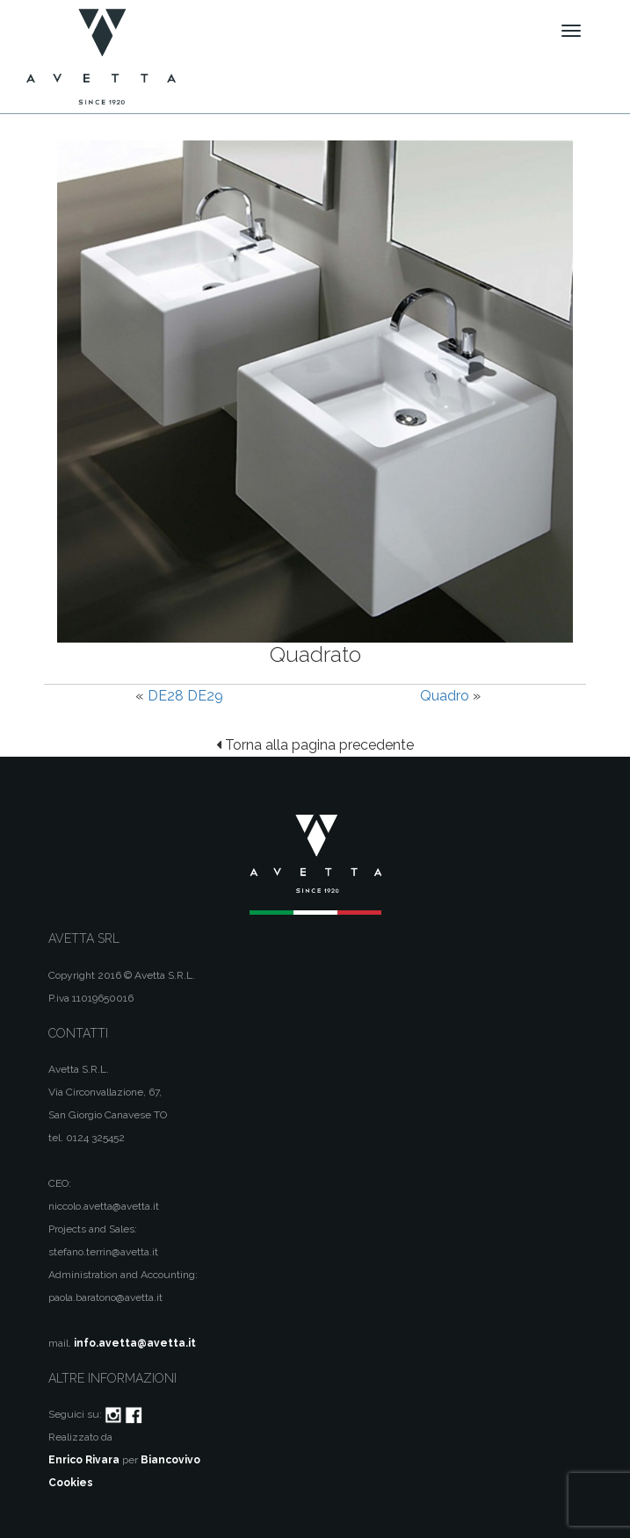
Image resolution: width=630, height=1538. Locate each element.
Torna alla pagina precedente (315, 745)
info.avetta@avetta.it (135, 1343)
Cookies (70, 1483)
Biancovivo (170, 1460)
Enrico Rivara (83, 1460)
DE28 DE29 (185, 695)
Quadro (444, 695)
